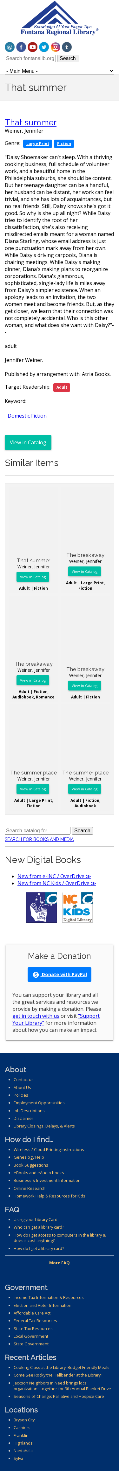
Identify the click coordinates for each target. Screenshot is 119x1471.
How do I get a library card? (39, 1248)
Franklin (21, 1435)
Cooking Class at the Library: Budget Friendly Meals (61, 1367)
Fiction (64, 143)
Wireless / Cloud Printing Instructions (49, 1149)
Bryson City (24, 1420)
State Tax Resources (33, 1328)
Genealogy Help (29, 1157)
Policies (21, 1095)
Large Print (37, 143)
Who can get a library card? (39, 1227)
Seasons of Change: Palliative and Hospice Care (59, 1396)
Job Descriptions (29, 1111)
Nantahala (23, 1451)
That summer (30, 122)
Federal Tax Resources (35, 1320)
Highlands (23, 1443)
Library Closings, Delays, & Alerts (44, 1126)
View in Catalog (28, 442)
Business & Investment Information (47, 1180)
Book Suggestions (31, 1165)
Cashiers (22, 1427)
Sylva (18, 1458)
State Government (31, 1344)
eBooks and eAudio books (39, 1173)
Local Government (31, 1336)
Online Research (29, 1188)
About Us (22, 1087)
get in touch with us (35, 1015)
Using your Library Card (35, 1219)
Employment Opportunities (39, 1103)
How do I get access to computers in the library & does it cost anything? (60, 1238)
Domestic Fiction (27, 415)
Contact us (24, 1079)
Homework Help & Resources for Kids (49, 1196)
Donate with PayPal (59, 974)
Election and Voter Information (42, 1305)
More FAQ (59, 1263)
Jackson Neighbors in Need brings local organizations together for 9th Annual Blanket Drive (62, 1385)
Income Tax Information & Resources (49, 1297)
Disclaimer (23, 1118)
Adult (61, 387)
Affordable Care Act (32, 1313)
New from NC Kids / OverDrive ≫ (56, 883)
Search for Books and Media (39, 839)
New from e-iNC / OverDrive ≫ (54, 876)
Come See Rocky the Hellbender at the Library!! (58, 1375)
